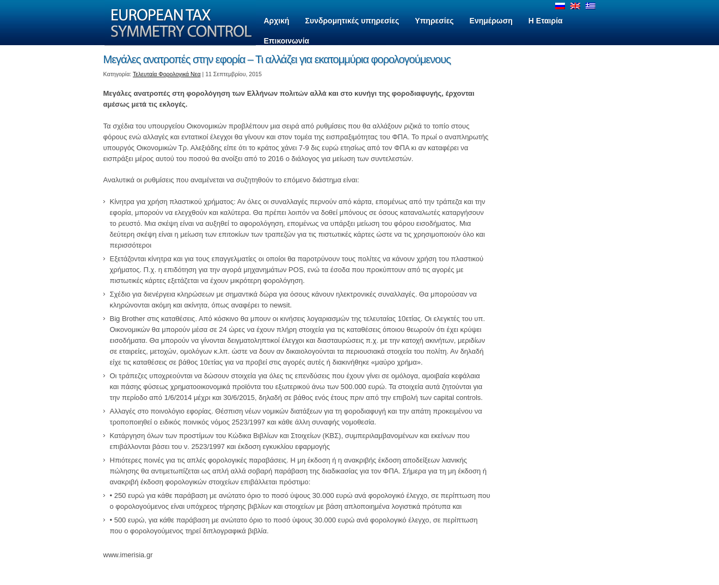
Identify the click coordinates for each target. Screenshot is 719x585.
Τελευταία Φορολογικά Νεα (167, 74)
